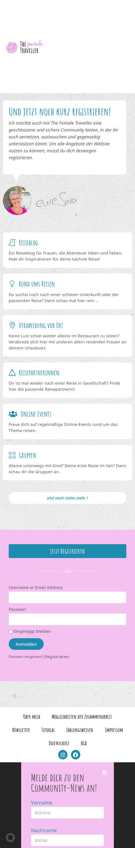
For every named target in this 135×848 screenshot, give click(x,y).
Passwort (17, 609)
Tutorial (48, 729)
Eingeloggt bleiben (30, 631)
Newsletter (21, 729)
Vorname (41, 802)
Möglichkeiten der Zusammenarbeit (82, 716)
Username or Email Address (36, 587)
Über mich (31, 716)
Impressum (114, 729)
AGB (84, 743)
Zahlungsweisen (79, 729)
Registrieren (57, 656)
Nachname (44, 830)
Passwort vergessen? (26, 656)
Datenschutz (59, 743)
